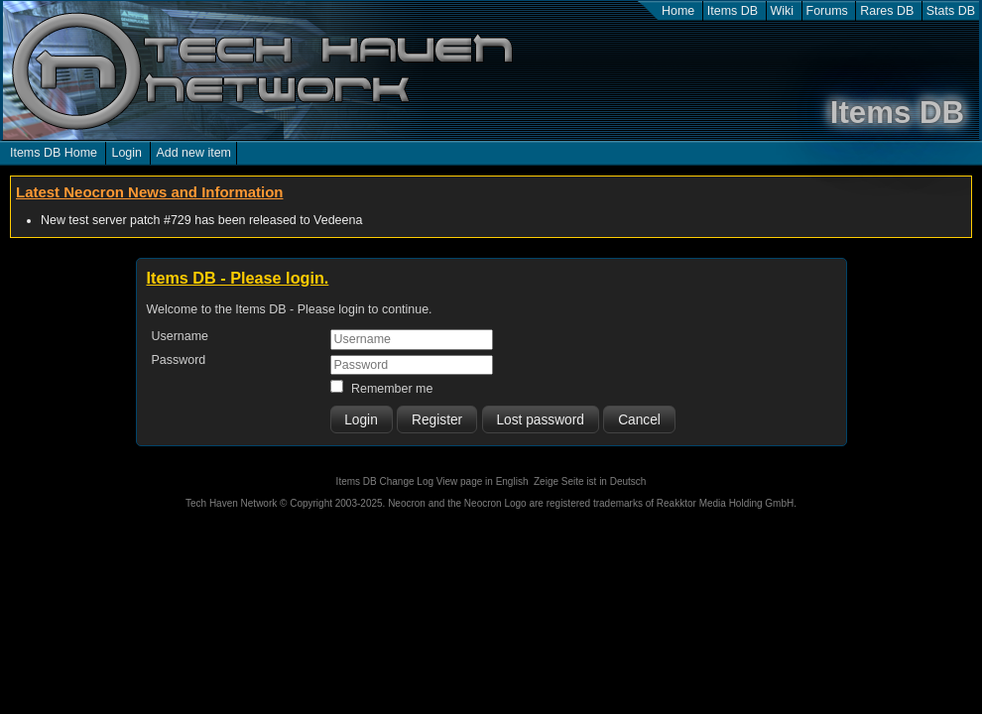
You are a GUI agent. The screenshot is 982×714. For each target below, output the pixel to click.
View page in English (482, 481)
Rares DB (887, 11)
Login (126, 153)
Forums (827, 11)
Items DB (732, 11)
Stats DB (950, 11)
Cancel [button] (639, 420)
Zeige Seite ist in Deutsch (590, 481)
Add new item (193, 153)
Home (678, 11)
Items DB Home (53, 153)
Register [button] (437, 420)
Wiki (783, 11)
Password (179, 360)
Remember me (391, 389)
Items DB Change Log (384, 481)
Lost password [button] (539, 420)
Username (180, 336)
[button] (361, 419)
